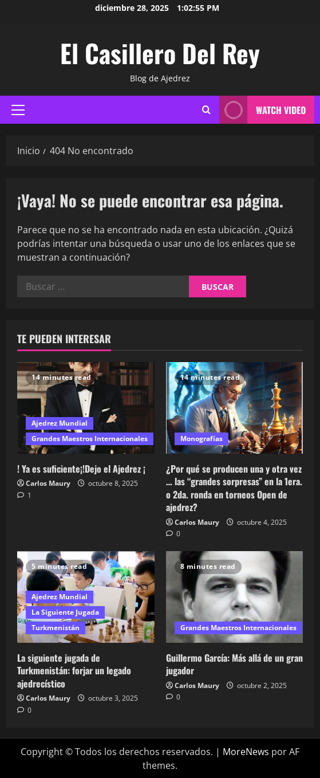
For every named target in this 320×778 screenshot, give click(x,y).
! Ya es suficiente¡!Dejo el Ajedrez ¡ (81, 469)
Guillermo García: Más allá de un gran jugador (234, 664)
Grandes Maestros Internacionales (89, 438)
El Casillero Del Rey (160, 53)
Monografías (201, 438)
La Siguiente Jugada (65, 612)
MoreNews (246, 751)
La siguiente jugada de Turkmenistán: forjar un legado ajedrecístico (74, 670)
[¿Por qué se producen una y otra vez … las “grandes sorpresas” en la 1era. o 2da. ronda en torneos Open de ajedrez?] (234, 408)
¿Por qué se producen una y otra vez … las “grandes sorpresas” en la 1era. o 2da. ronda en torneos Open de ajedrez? (234, 488)
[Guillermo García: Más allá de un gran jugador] (234, 597)
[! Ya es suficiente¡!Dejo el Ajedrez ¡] (86, 408)
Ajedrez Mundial (59, 423)
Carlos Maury (48, 483)
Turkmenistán (55, 627)
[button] (18, 110)
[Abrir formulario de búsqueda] (206, 110)
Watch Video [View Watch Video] (262, 110)
